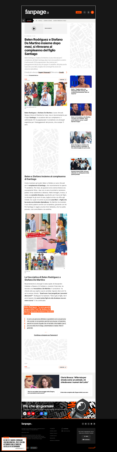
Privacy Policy (53, 433)
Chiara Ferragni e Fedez (59, 20)
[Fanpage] (27, 424)
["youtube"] (33, 413)
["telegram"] (45, 413)
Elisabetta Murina (33, 75)
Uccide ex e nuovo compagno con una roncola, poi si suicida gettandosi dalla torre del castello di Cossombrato (14, 443)
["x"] (37, 413)
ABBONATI (79, 12)
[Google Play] (34, 448)
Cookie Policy (53, 435)
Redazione (52, 438)
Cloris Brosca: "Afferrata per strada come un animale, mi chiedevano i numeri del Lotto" (74, 379)
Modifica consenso (55, 440)
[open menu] (23, 21)
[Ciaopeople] (91, 448)
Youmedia (52, 428)
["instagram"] (29, 413)
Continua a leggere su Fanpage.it (46, 335)
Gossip (29, 20)
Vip (36, 20)
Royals (40, 20)
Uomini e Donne (48, 20)
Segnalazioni (53, 431)
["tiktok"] (24, 413)
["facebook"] (41, 413)
